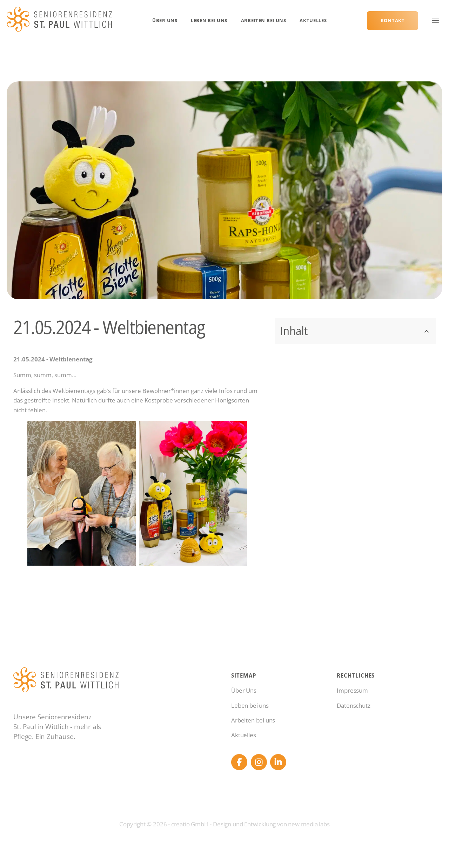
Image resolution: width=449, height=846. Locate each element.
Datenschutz (353, 705)
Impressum (352, 690)
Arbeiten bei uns (263, 20)
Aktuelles (313, 20)
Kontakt (393, 20)
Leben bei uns (209, 20)
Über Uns (164, 20)
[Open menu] (435, 20)
